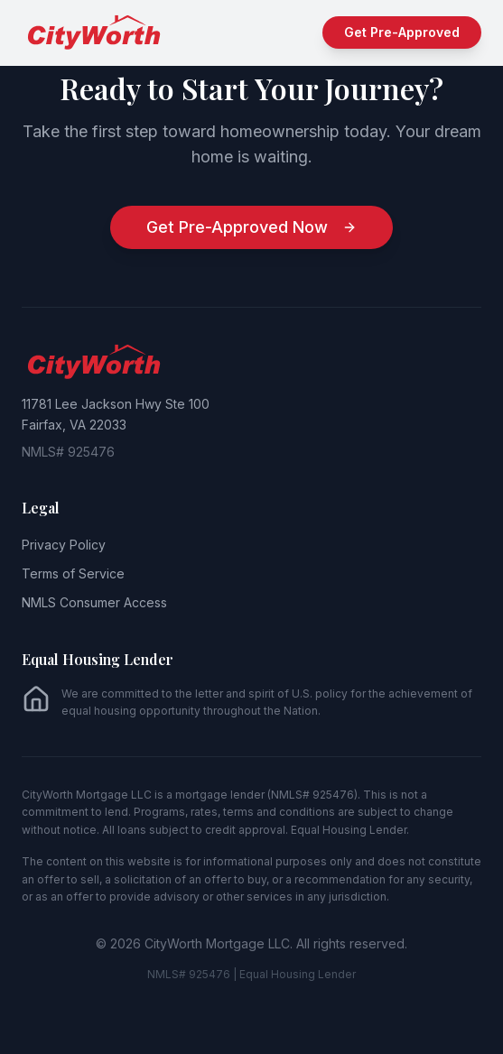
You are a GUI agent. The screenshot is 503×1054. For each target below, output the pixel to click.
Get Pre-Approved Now (251, 226)
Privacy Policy (64, 544)
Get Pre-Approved (402, 32)
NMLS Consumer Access (94, 602)
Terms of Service (73, 573)
